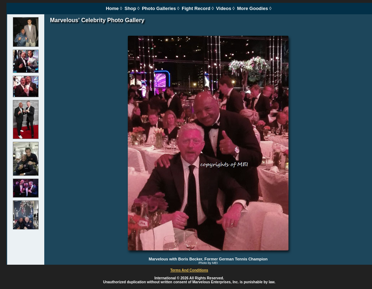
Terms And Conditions (189, 270)
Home (112, 8)
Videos (223, 8)
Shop (130, 8)
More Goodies (252, 8)
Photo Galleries (159, 8)
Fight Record (196, 8)
